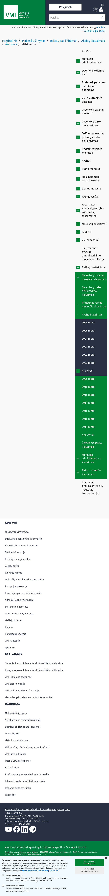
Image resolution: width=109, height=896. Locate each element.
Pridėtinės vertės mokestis (92, 151)
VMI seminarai (90, 240)
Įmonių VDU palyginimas (18, 761)
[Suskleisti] (78, 267)
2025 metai (88, 331)
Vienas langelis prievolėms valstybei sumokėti (29, 697)
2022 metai (88, 355)
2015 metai (88, 419)
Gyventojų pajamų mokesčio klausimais (94, 277)
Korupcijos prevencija (16, 586)
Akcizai (86, 161)
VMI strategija (12, 641)
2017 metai (88, 403)
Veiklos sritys (12, 566)
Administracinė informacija (19, 600)
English (101, 27)
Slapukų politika (27, 870)
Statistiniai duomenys (16, 607)
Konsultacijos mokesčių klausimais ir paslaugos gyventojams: (37, 809)
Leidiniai (87, 232)
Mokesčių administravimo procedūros (25, 579)
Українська (99, 31)
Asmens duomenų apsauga (19, 613)
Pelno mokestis (91, 169)
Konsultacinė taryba (15, 634)
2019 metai (88, 387)
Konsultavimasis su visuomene (21, 545)
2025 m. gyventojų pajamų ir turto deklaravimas (93, 137)
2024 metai (88, 339)
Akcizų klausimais (93, 41)
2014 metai (88, 427)
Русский (87, 31)
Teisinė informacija (15, 552)
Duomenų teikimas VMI (93, 72)
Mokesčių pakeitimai (94, 224)
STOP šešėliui (12, 767)
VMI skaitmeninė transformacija (22, 690)
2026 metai (88, 323)
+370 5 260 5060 (13, 813)
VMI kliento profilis (15, 684)
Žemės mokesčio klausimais (92, 445)
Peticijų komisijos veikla (17, 559)
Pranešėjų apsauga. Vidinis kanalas (23, 593)
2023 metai (88, 347)
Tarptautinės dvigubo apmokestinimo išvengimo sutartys (93, 253)
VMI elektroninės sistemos (92, 100)
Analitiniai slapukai (13, 885)
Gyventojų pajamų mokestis (93, 112)
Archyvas (11, 44)
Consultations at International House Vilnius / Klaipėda (34, 663)
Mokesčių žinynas (33, 41)
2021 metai (88, 363)
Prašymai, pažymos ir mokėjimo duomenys (93, 86)
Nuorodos (10, 795)
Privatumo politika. (47, 870)
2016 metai (88, 411)
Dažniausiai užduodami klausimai (22, 727)
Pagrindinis (9, 41)
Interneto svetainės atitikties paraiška (25, 781)
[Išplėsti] (78, 61)
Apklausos (10, 647)
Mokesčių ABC (12, 733)
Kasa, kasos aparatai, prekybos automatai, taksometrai (93, 210)
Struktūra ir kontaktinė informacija (23, 539)
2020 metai (88, 379)
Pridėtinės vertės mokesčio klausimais (94, 305)
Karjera (9, 627)
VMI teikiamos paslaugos (18, 677)
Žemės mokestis (91, 189)
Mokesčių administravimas (91, 61)
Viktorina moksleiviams (17, 740)
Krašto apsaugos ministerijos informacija (27, 774)
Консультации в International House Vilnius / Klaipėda (34, 670)
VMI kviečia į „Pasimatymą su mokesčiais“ (27, 747)
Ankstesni (87, 435)
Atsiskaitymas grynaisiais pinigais (22, 720)
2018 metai (88, 395)
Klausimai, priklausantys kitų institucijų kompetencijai (92, 488)
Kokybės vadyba (13, 573)
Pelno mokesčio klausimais (91, 472)
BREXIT (86, 51)
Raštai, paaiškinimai (63, 41)
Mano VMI (24, 824)
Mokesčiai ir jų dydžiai (16, 713)
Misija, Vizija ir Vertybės (17, 532)
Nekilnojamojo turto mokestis (91, 179)
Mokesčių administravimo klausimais (91, 458)
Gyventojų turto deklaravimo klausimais (91, 291)
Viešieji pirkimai (13, 620)
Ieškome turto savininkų (18, 788)
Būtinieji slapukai (12, 875)
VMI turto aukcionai (15, 754)
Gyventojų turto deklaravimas (91, 123)
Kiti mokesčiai (90, 197)
